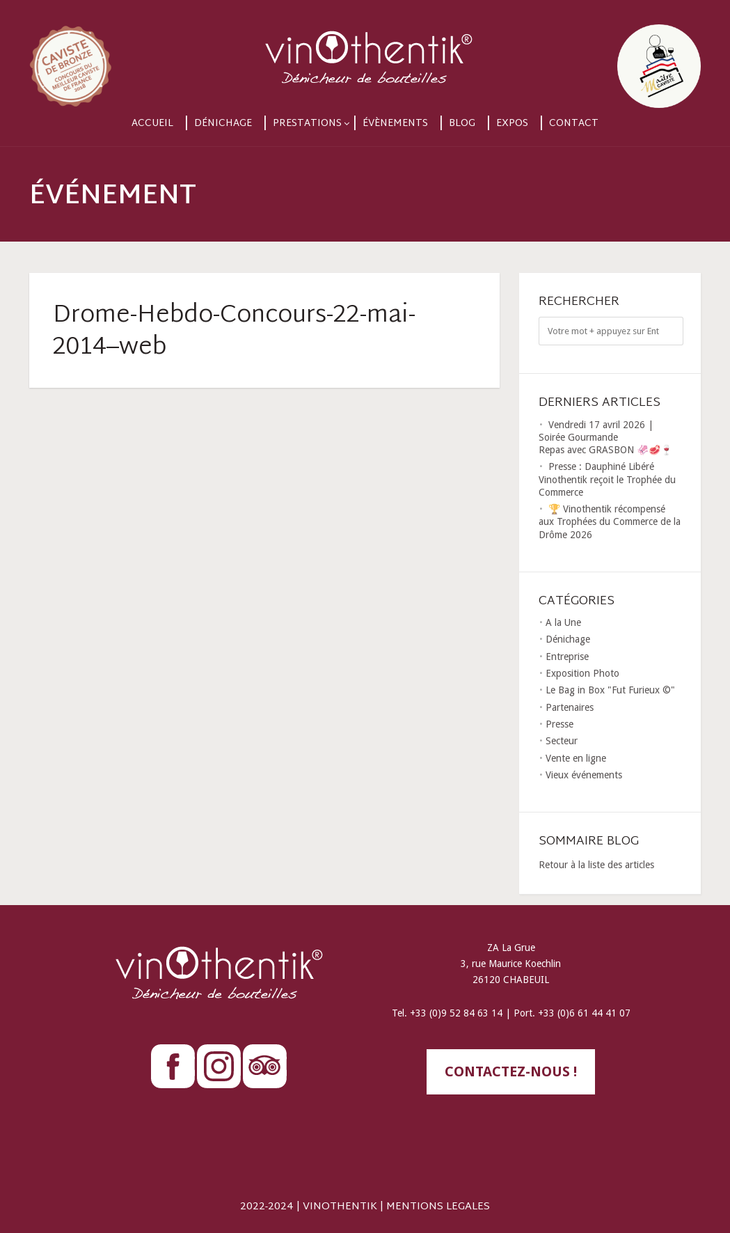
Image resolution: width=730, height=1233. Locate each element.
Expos (512, 123)
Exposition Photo (582, 673)
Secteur (562, 740)
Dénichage (223, 123)
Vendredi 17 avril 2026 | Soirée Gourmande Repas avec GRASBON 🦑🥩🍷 (605, 437)
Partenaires (570, 707)
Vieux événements (584, 774)
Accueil (152, 123)
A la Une (563, 622)
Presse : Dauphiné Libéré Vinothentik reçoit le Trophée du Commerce (607, 479)
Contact (573, 123)
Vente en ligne (576, 758)
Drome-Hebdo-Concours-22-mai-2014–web (234, 332)
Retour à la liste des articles (596, 864)
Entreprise (567, 656)
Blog (462, 123)
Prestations (307, 123)
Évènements (395, 123)
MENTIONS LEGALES (438, 1206)
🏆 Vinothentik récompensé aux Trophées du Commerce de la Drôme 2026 (610, 521)
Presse (559, 724)
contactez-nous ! (511, 1071)
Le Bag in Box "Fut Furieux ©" (610, 690)
